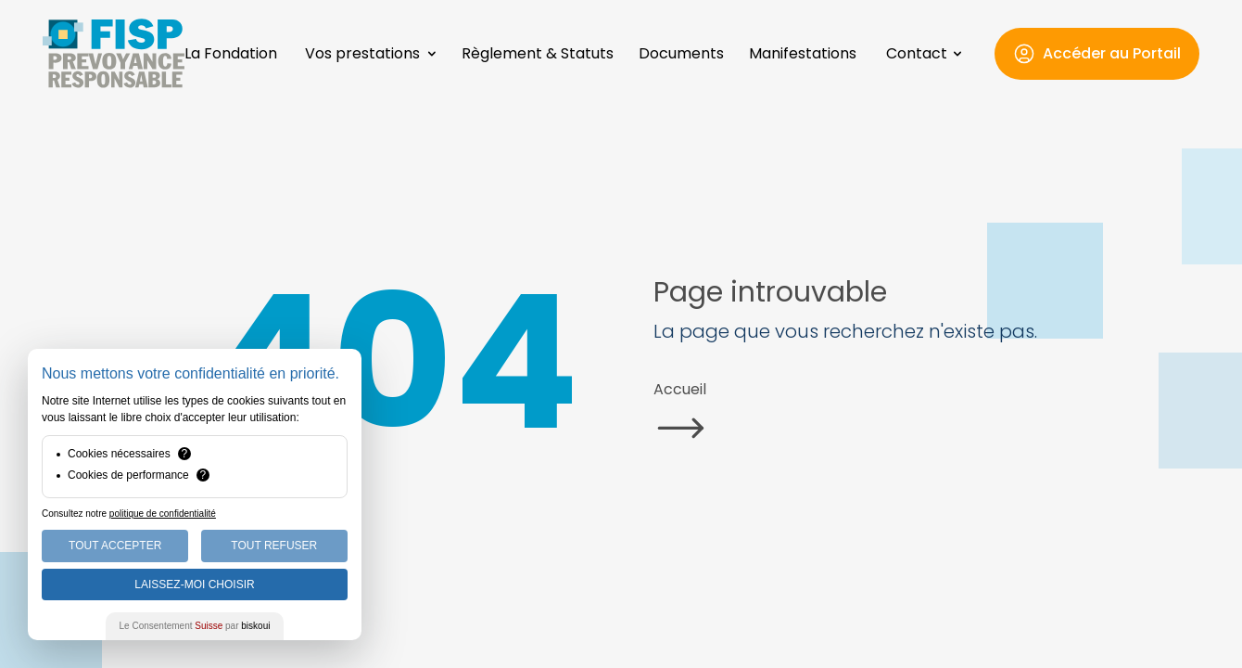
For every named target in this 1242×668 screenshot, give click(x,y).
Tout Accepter (115, 545)
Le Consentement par (195, 626)
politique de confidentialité (162, 513)
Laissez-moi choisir (194, 584)
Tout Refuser (274, 545)
